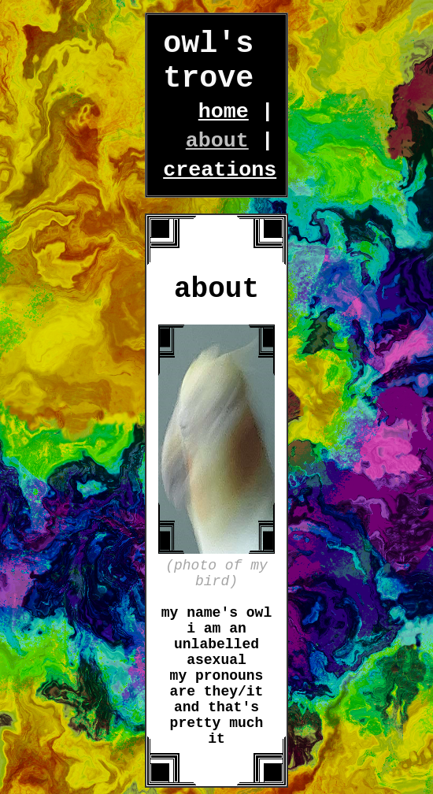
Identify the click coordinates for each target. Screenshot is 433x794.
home (223, 112)
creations (219, 170)
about (217, 141)
